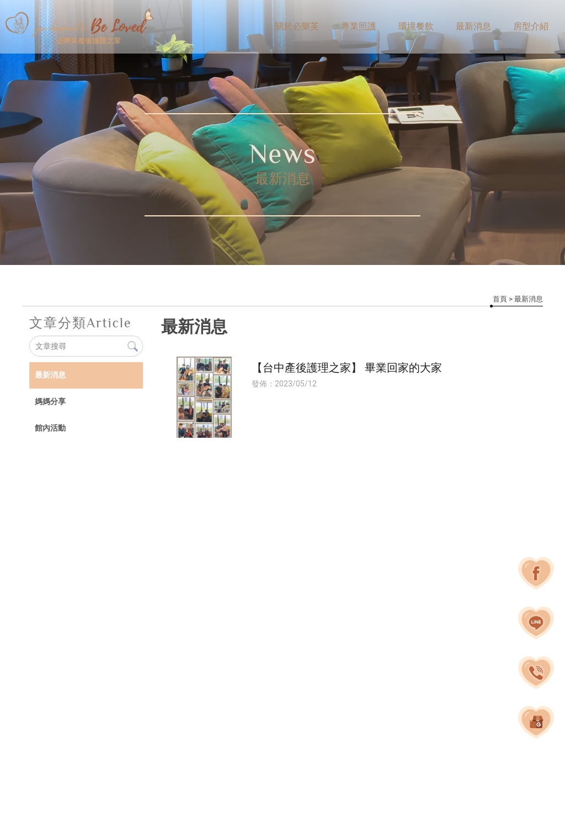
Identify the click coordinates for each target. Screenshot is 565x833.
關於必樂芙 (297, 26)
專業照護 (358, 26)
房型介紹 (530, 26)
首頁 (500, 299)
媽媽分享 (49, 401)
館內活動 (49, 427)
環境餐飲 (416, 26)
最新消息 (473, 26)
